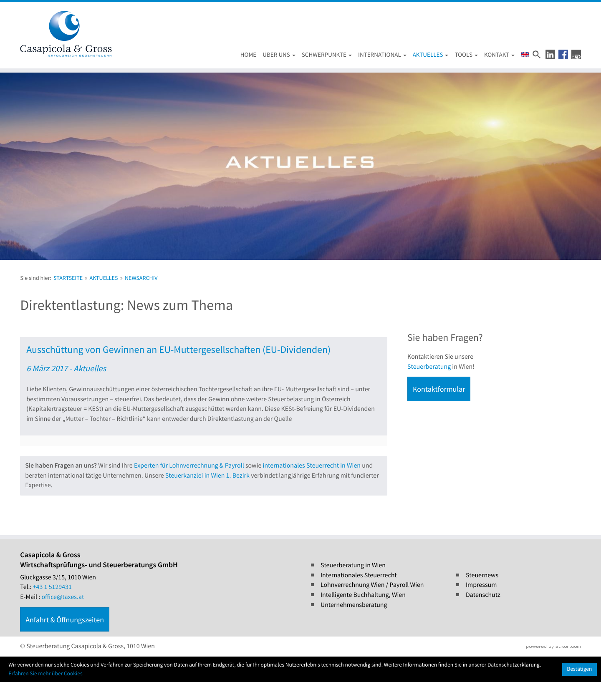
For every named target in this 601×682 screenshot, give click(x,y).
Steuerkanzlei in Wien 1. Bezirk (207, 475)
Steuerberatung (429, 366)
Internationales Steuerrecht (359, 575)
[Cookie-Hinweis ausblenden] (579, 669)
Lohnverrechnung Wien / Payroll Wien (372, 585)
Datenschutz (483, 595)
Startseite (68, 278)
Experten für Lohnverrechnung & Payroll (189, 465)
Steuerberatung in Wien (353, 565)
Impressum (481, 585)
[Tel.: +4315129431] (52, 587)
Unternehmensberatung (354, 605)
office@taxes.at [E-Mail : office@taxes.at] (63, 597)
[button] (550, 54)
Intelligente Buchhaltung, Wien (363, 595)
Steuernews (482, 575)
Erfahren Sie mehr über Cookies (45, 673)
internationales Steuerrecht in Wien (312, 465)
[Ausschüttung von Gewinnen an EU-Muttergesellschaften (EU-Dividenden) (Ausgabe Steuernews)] (203, 391)
